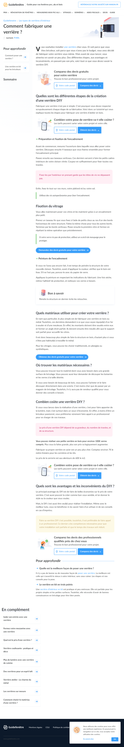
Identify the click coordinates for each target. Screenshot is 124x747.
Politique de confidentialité (63, 727)
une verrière (70, 47)
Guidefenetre (9, 21)
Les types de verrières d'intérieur (34, 21)
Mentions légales (35, 727)
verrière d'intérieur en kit (51, 589)
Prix (5, 12)
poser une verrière (86, 573)
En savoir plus (88, 739)
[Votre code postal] (67, 86)
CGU (48, 727)
